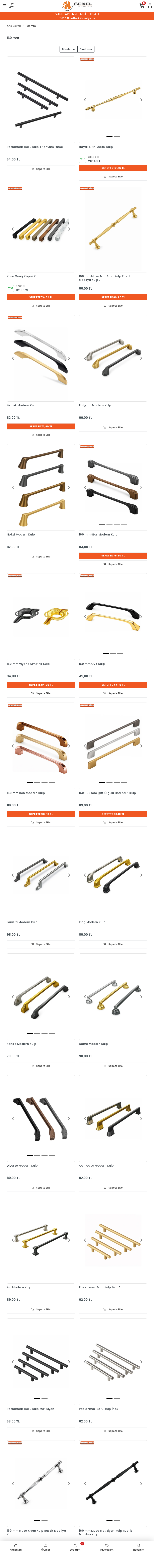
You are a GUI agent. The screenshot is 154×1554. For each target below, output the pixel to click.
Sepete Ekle (41, 169)
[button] (85, 99)
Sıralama (86, 49)
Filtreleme (68, 49)
